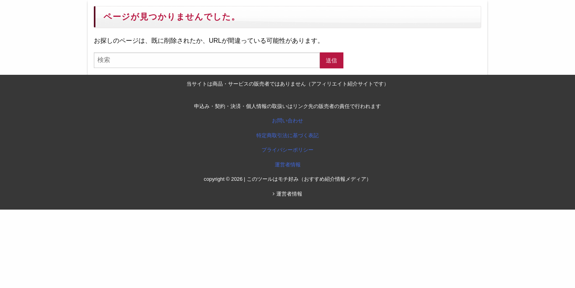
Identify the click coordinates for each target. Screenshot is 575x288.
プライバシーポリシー (287, 150)
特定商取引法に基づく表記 (287, 135)
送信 (331, 60)
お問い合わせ (287, 121)
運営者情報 (288, 165)
